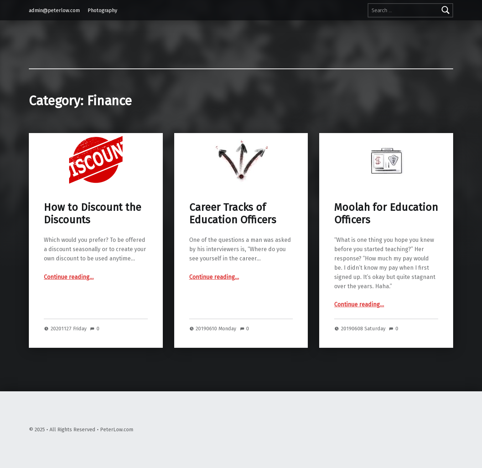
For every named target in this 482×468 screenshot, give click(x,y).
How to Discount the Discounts (92, 213)
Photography (102, 10)
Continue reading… (69, 277)
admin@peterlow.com (54, 10)
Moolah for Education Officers (386, 213)
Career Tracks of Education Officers (232, 213)
